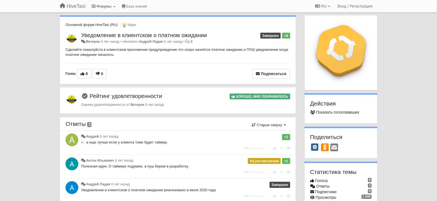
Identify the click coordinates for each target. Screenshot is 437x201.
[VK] (315, 147)
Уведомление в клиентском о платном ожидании (144, 35)
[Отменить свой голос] (281, 148)
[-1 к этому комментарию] (288, 148)
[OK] (325, 147)
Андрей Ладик (151, 42)
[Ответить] (254, 148)
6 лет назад (109, 136)
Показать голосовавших (335, 112)
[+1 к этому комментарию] (274, 148)
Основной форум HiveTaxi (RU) (91, 25)
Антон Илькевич (100, 160)
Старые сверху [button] (269, 125)
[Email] (334, 148)
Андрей (92, 136)
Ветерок (93, 42)
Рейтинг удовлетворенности (126, 96)
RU (322, 6)
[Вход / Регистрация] (355, 6)
